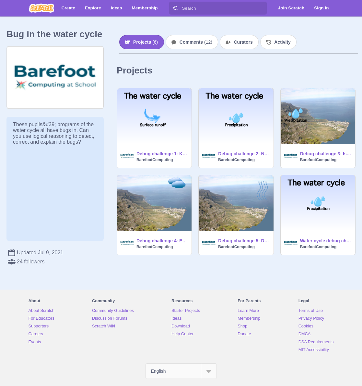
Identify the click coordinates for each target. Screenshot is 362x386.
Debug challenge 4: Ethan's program (162, 240)
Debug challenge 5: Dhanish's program (243, 240)
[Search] (175, 8)
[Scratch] (42, 8)
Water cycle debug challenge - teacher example (325, 240)
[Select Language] (181, 371)
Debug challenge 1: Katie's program (162, 153)
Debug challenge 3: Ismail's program (325, 153)
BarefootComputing (154, 160)
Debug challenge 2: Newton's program (243, 153)
